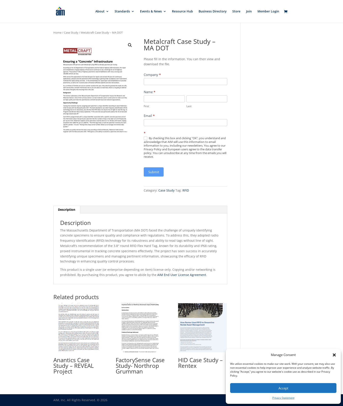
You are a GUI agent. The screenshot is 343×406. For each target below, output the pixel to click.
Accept (283, 388)
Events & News (151, 11)
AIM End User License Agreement (181, 275)
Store (236, 11)
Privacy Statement (283, 398)
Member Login (268, 11)
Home (57, 32)
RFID (185, 190)
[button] (334, 355)
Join (249, 11)
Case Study (71, 32)
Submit (153, 172)
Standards (122, 11)
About (100, 11)
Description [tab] (66, 209)
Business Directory (213, 11)
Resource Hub (182, 11)
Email (149, 115)
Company (152, 74)
